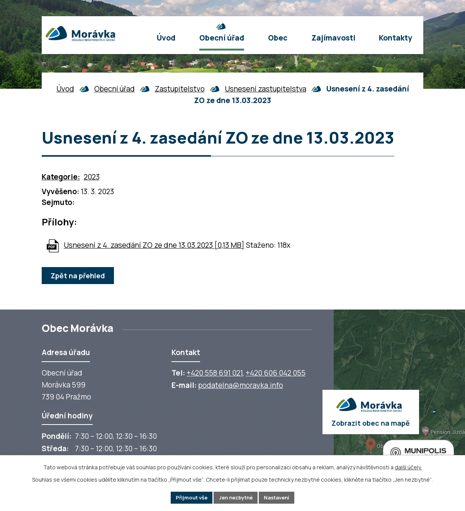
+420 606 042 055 (275, 373)
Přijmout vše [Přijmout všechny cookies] (188, 497)
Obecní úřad (114, 89)
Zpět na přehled (79, 275)
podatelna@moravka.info (240, 385)
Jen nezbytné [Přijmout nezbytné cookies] (236, 497)
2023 (92, 177)
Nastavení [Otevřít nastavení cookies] (280, 497)
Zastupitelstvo (180, 89)
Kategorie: (61, 177)
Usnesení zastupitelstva (265, 89)
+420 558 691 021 (215, 373)
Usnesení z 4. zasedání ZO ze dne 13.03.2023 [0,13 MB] (154, 245)
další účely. (408, 466)
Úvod (65, 89)
